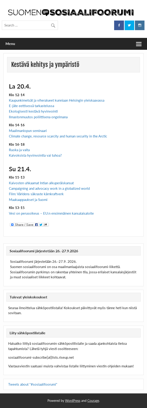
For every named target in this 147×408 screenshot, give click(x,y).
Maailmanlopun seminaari (28, 131)
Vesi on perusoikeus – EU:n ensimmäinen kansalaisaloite (51, 213)
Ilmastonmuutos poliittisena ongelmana (38, 117)
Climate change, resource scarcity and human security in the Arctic (58, 136)
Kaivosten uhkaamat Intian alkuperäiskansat (41, 183)
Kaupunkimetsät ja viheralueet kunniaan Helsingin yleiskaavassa (56, 100)
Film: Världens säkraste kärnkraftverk (36, 194)
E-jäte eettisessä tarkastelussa (31, 106)
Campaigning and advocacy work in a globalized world (49, 188)
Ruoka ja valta (19, 150)
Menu (10, 43)
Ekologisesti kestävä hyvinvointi (33, 111)
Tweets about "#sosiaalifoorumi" (32, 384)
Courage (93, 401)
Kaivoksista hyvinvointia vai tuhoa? (35, 155)
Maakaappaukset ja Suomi (28, 199)
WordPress (72, 401)
